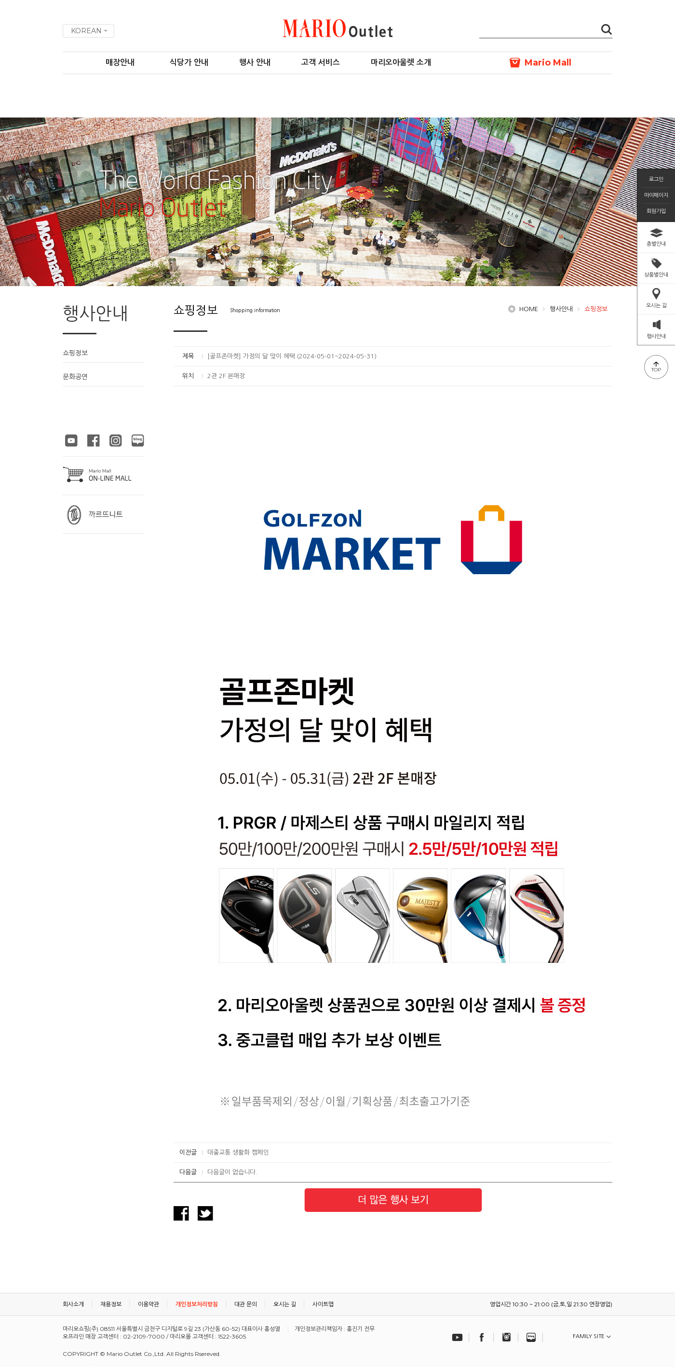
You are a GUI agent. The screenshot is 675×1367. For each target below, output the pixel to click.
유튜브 (457, 1337)
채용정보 (111, 1304)
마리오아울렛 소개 (401, 62)
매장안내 (120, 62)
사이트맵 (323, 1304)
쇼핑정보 (75, 353)
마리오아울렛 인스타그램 (115, 440)
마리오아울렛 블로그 (138, 440)
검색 (606, 30)
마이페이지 (656, 195)
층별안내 (656, 243)
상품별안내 (656, 274)
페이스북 (482, 1337)
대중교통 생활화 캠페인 (238, 1152)
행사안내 (561, 309)
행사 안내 (254, 62)
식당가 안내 (189, 62)
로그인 (656, 179)
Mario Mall (548, 62)
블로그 (531, 1337)
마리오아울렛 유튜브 (71, 440)
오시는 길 (656, 305)
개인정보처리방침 (197, 1304)
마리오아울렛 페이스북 (93, 440)
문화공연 (75, 376)
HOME (528, 309)
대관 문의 (245, 1304)
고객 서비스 (320, 62)
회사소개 (73, 1304)
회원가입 (656, 211)
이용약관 (148, 1304)
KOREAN (86, 30)
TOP (656, 370)
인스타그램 (506, 1337)
